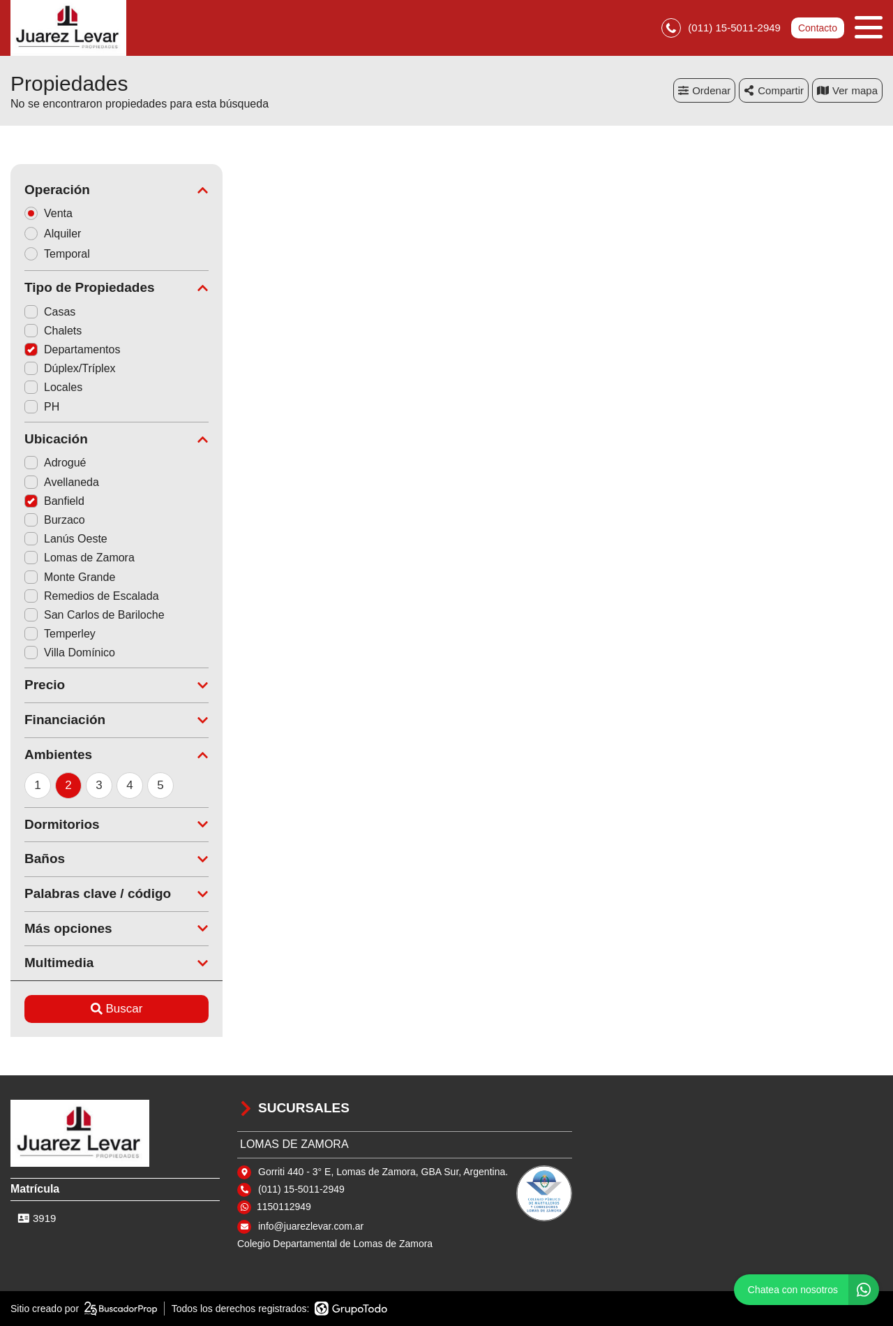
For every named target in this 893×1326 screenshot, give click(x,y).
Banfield (54, 501)
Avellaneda (61, 482)
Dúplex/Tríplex (70, 368)
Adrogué (55, 462)
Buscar (117, 1008)
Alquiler (57, 233)
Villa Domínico (69, 652)
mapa (847, 90)
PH (41, 406)
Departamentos (72, 349)
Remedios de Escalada (91, 596)
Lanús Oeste (65, 538)
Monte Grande (69, 577)
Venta (53, 213)
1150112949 (284, 1206)
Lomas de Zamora (79, 557)
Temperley (60, 633)
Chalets (53, 330)
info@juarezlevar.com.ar (310, 1226)
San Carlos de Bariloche (94, 614)
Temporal (61, 253)
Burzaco (54, 519)
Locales (53, 387)
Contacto (817, 28)
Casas (49, 311)
